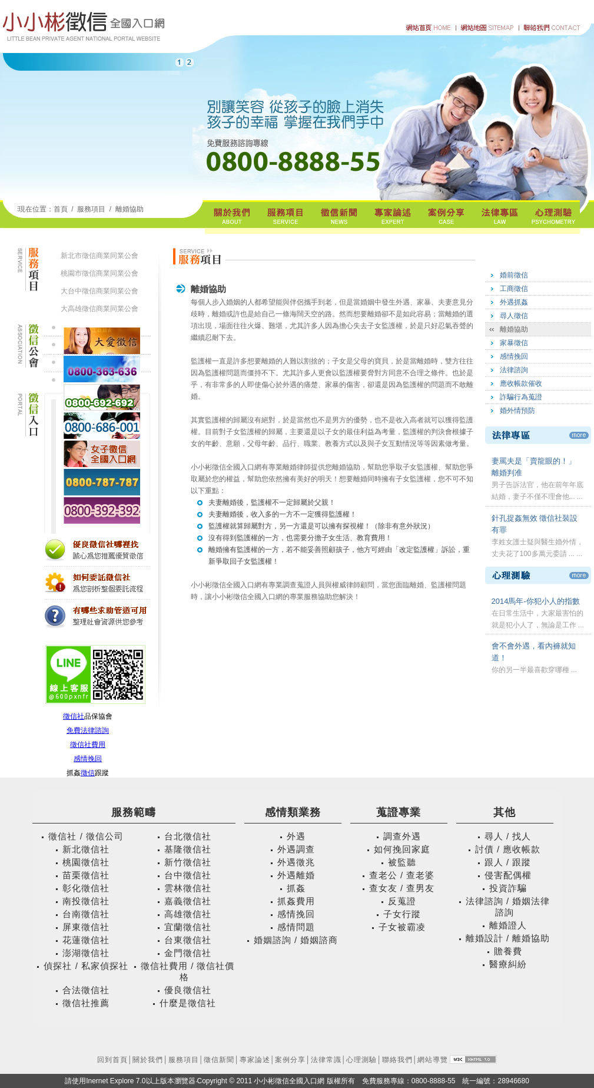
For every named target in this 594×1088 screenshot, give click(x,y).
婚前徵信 (514, 275)
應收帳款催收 (521, 383)
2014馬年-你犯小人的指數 (536, 601)
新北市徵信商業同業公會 (99, 256)
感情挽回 (88, 759)
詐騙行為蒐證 (521, 397)
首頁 (61, 209)
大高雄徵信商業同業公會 (99, 309)
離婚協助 (129, 209)
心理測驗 (361, 1060)
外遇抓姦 (514, 302)
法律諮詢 (514, 370)
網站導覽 (432, 1060)
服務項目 (183, 1060)
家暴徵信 (514, 343)
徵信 (88, 773)
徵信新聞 (219, 1060)
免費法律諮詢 (88, 730)
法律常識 (326, 1060)
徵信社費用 (87, 744)
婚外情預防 (517, 410)
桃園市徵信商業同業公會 (99, 273)
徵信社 (73, 716)
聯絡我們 (397, 1060)
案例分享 (290, 1060)
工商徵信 (514, 289)
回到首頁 (112, 1060)
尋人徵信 (514, 316)
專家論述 (255, 1060)
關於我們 (147, 1060)
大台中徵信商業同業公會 (99, 291)
